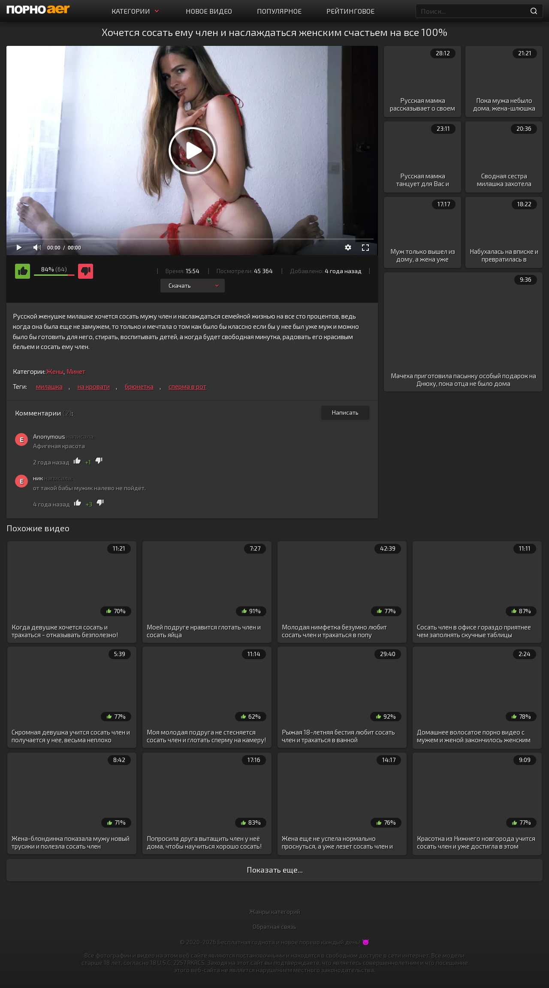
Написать (345, 412)
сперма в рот (187, 386)
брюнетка (139, 386)
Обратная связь (274, 926)
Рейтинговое (350, 11)
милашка (49, 386)
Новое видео (209, 11)
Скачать (194, 285)
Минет (75, 371)
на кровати (94, 386)
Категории (136, 11)
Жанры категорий (274, 911)
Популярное (279, 11)
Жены (54, 371)
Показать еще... (275, 869)
